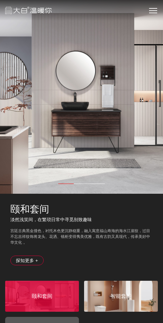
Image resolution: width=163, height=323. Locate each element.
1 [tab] (66, 183)
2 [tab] (81, 183)
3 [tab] (97, 183)
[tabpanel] (81, 97)
